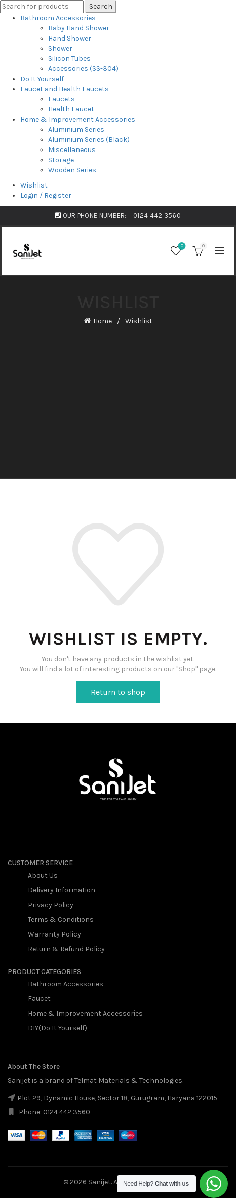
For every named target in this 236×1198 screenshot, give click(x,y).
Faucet (39, 998)
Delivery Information (61, 890)
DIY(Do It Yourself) (57, 1028)
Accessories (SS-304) (83, 68)
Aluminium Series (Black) (89, 139)
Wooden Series (72, 170)
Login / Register (45, 195)
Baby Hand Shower (78, 28)
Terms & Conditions (61, 919)
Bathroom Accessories (58, 18)
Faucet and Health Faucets (64, 89)
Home (102, 321)
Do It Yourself (42, 78)
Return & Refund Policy (66, 949)
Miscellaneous (72, 149)
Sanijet (99, 1182)
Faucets (61, 99)
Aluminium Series (76, 129)
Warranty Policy (54, 934)
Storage (61, 160)
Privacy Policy (50, 905)
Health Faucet (71, 109)
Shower (60, 48)
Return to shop (118, 692)
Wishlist (34, 185)
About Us (43, 875)
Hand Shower (69, 38)
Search (100, 6)
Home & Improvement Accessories (77, 119)
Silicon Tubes (69, 58)
